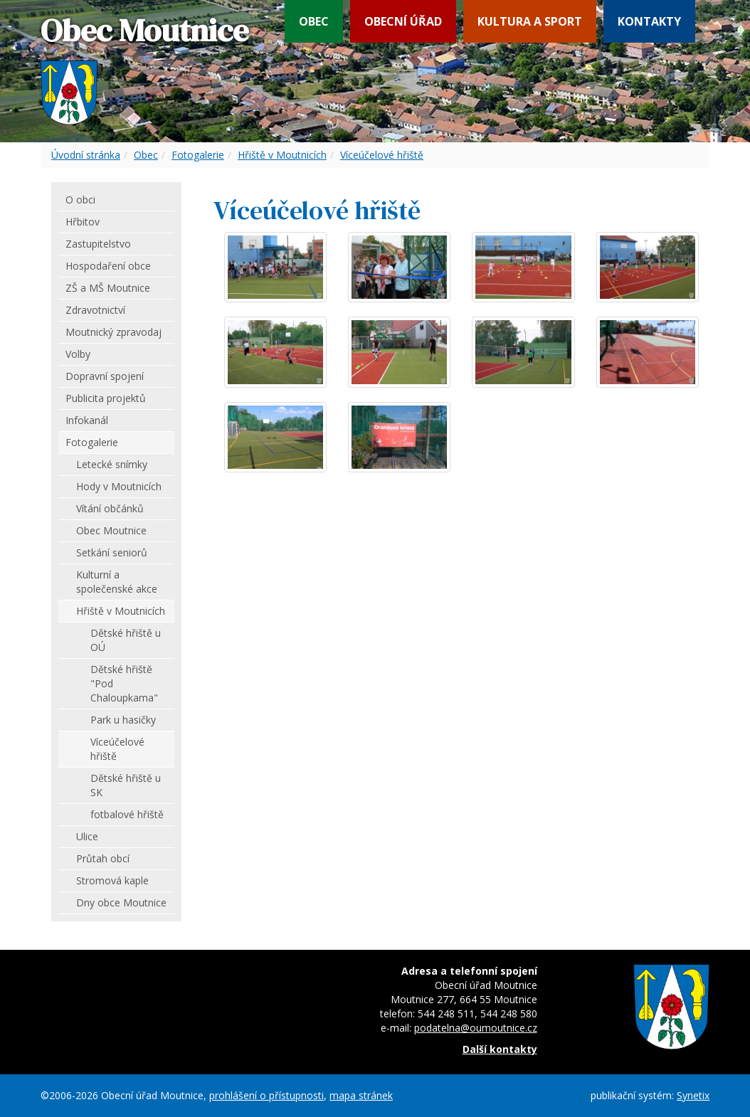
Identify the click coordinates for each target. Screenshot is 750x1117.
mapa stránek (361, 1095)
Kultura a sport (529, 21)
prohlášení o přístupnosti (266, 1095)
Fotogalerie (197, 155)
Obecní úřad (403, 21)
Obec (314, 21)
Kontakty (649, 21)
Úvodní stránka (85, 155)
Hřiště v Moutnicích (282, 155)
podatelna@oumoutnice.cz (475, 1027)
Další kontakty (500, 1049)
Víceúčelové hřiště (381, 155)
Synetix (693, 1095)
